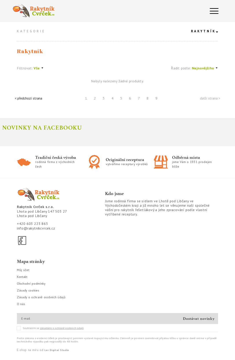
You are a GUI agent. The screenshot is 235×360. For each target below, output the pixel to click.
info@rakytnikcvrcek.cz (36, 228)
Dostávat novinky (199, 318)
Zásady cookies (28, 290)
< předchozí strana (28, 98)
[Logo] (62, 11)
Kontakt (22, 277)
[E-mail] (37, 318)
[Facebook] (22, 240)
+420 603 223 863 (32, 223)
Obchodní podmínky (31, 284)
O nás (21, 304)
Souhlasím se (50, 328)
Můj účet (23, 270)
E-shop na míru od (43, 350)
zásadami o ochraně (62, 328)
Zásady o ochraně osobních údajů (41, 297)
